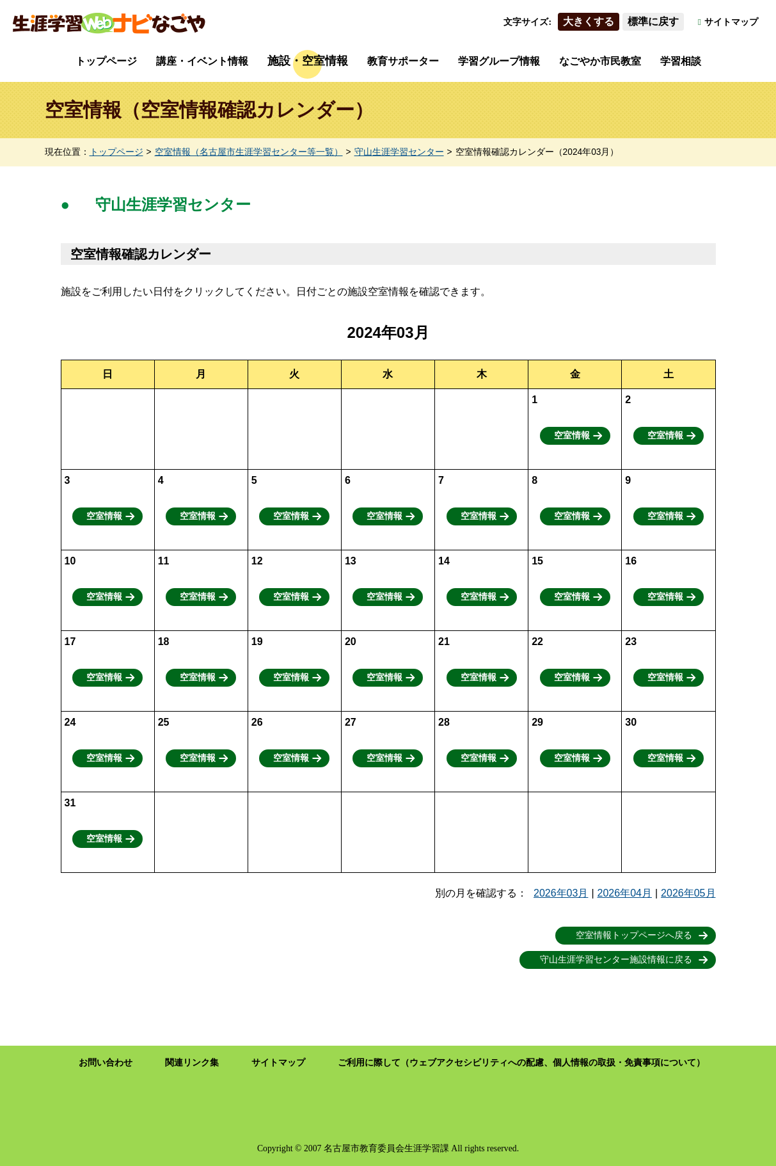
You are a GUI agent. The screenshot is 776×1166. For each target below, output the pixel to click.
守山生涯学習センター (399, 152)
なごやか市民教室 (600, 61)
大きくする (588, 21)
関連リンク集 (192, 1062)
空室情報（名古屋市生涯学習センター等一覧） (249, 152)
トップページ (106, 61)
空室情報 (572, 435)
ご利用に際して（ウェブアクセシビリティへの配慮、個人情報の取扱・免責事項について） (521, 1062)
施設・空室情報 (307, 60)
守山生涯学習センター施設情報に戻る (616, 959)
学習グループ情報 (499, 61)
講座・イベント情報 (202, 61)
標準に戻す (653, 21)
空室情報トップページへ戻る (634, 935)
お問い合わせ (105, 1062)
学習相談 (680, 61)
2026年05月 (688, 893)
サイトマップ (731, 22)
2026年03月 (561, 893)
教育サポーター (403, 61)
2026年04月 (625, 893)
